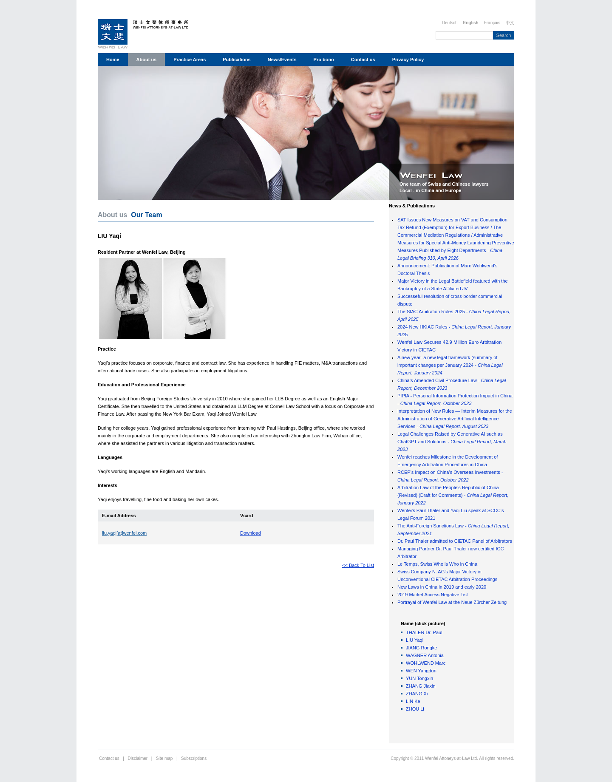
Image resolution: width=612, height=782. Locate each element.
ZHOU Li (415, 708)
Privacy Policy (408, 59)
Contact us (363, 59)
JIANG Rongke (421, 647)
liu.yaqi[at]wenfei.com (124, 533)
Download (250, 533)
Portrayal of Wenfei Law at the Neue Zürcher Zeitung (452, 602)
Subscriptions (194, 758)
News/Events (282, 59)
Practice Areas (189, 59)
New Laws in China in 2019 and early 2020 (441, 586)
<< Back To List (358, 565)
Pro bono (324, 59)
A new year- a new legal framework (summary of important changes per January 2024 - (450, 365)
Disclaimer (138, 758)
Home (112, 59)
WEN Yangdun (421, 670)
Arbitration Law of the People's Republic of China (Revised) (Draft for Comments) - (452, 495)
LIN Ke (413, 701)
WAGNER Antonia (425, 655)
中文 (510, 22)
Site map (164, 758)
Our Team (146, 214)
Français (492, 22)
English (471, 22)
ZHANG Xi (417, 693)
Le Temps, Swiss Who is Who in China (437, 564)
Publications (236, 59)
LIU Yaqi (414, 640)
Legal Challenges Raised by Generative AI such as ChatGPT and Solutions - (452, 441)
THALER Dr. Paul (424, 632)
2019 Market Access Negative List (432, 594)
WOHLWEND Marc (425, 663)
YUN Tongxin (419, 678)
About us (146, 59)
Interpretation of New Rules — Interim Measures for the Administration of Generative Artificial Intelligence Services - (454, 418)
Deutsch (450, 22)
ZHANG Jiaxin (421, 685)
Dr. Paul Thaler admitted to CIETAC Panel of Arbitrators (454, 541)
